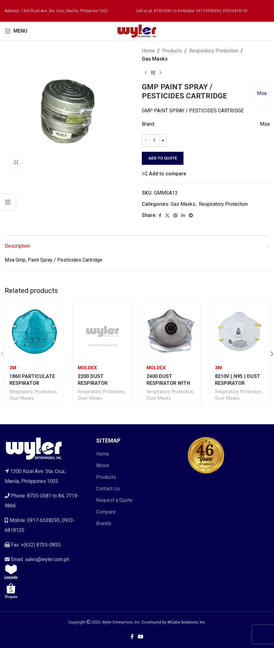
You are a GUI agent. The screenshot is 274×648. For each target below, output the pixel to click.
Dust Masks (21, 398)
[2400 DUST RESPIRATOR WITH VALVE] (171, 331)
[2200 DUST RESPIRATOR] (102, 331)
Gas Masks (155, 59)
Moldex (87, 368)
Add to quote (162, 158)
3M (12, 368)
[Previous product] (145, 72)
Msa (261, 93)
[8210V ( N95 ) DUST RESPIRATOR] (239, 331)
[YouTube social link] (141, 636)
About (102, 465)
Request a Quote (114, 500)
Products (172, 51)
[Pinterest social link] (175, 215)
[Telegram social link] (191, 215)
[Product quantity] (154, 140)
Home (148, 51)
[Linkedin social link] (183, 215)
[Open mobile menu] (16, 31)
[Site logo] (137, 31)
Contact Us (108, 489)
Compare (106, 512)
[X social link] (167, 215)
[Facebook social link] (160, 215)
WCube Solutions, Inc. (186, 622)
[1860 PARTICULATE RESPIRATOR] (34, 331)
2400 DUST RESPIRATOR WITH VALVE (168, 383)
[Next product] (160, 72)
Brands (103, 523)
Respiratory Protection (213, 51)
